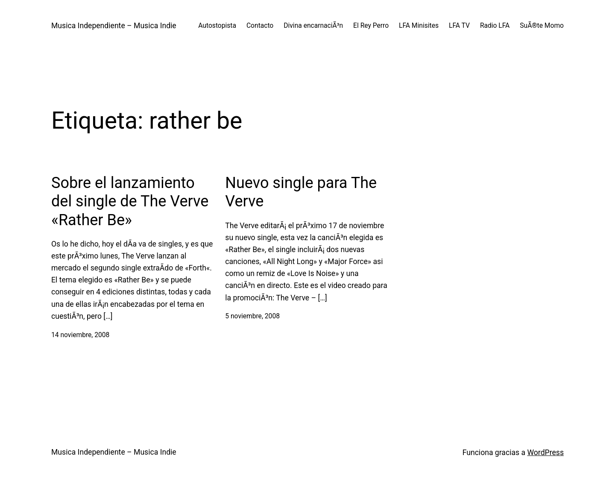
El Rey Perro (371, 25)
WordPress (545, 452)
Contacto (259, 25)
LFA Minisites (419, 25)
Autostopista (217, 25)
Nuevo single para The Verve (301, 192)
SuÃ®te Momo (542, 25)
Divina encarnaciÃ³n (313, 25)
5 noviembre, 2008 (252, 316)
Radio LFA (495, 25)
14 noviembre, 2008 (80, 335)
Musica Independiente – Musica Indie (113, 25)
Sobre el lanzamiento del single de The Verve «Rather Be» (129, 201)
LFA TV (459, 25)
